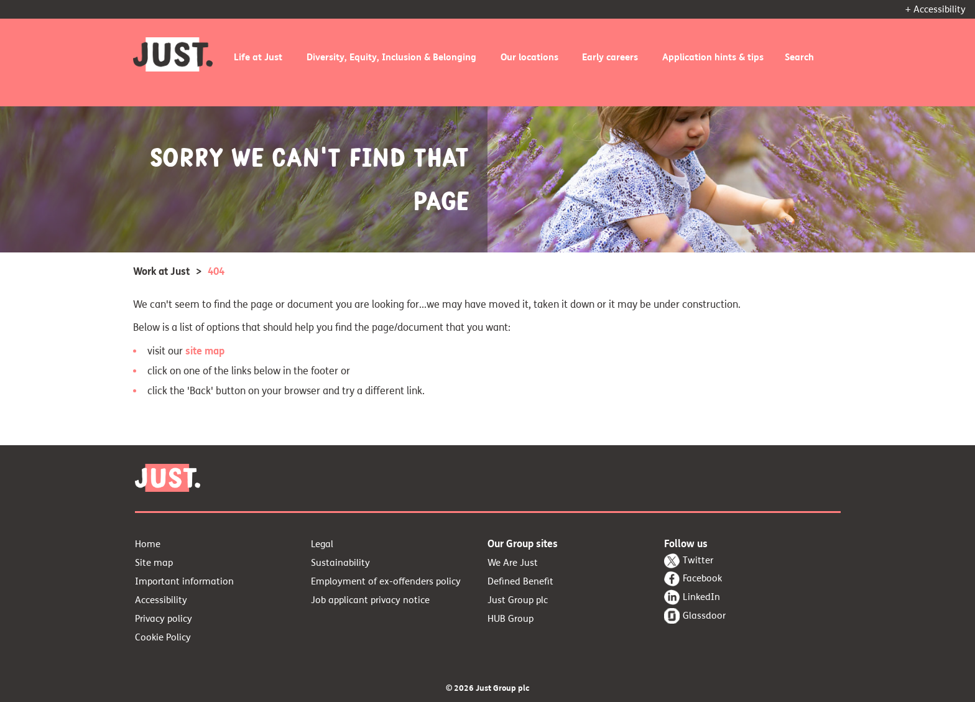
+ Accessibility (935, 9)
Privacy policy (163, 618)
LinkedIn (701, 597)
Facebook (702, 578)
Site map (154, 562)
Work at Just (161, 271)
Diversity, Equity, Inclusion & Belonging (391, 57)
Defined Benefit (520, 581)
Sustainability (340, 562)
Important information (184, 581)
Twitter (698, 560)
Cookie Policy (163, 637)
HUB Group (510, 618)
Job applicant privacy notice (370, 600)
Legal (322, 544)
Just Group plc (517, 600)
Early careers (610, 57)
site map (204, 351)
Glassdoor (704, 615)
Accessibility (161, 600)
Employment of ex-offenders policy (386, 581)
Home (147, 544)
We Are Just (512, 562)
